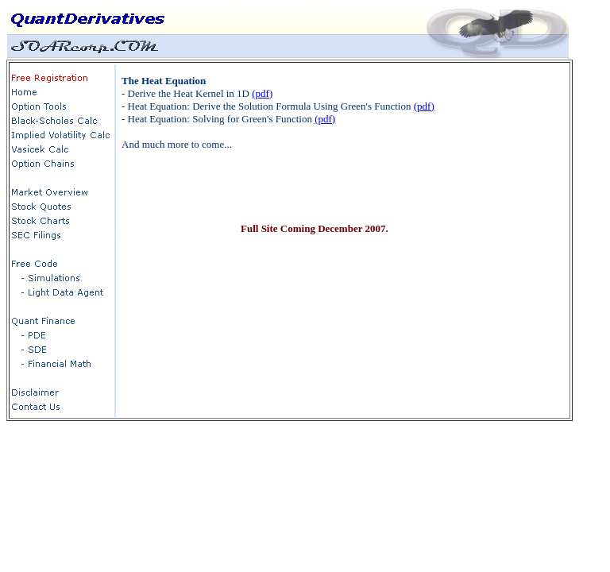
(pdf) (262, 93)
